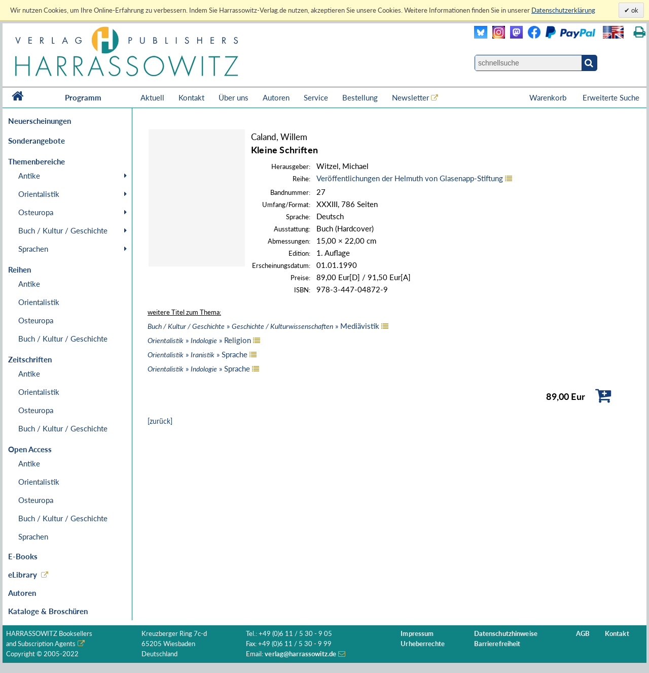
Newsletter (410, 97)
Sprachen (33, 248)
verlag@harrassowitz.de (300, 654)
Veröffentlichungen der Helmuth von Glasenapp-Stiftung (409, 178)
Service (316, 97)
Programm (83, 97)
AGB (583, 633)
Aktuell (152, 97)
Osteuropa (35, 212)
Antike (29, 175)
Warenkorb (548, 97)
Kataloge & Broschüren (48, 611)
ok (634, 10)
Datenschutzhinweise (505, 633)
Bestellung (360, 97)
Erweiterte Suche (611, 97)
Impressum (417, 633)
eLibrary (22, 574)
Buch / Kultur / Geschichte (62, 230)
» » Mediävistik (263, 325)
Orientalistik (38, 193)
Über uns (233, 97)
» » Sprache (197, 354)
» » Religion (199, 340)
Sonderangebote (36, 140)
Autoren (276, 97)
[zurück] (160, 421)
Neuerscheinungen (39, 120)
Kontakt (191, 97)
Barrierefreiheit (497, 644)
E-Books (23, 556)
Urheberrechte (423, 644)
